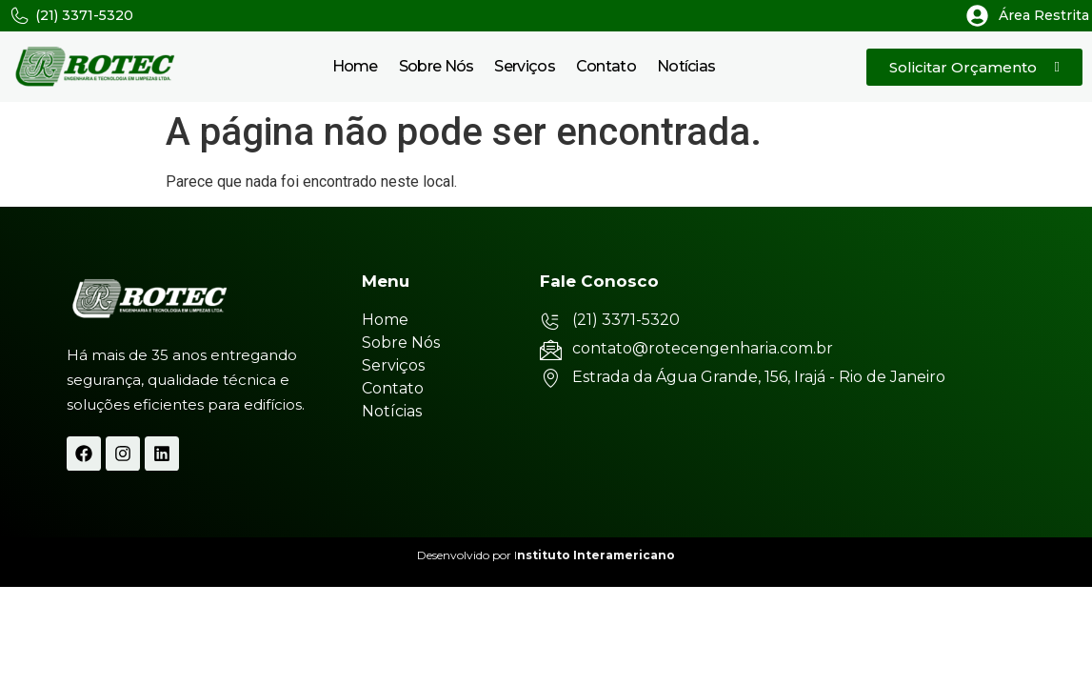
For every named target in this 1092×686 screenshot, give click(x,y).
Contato (606, 66)
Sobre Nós (436, 66)
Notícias (686, 66)
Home (355, 66)
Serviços (524, 66)
